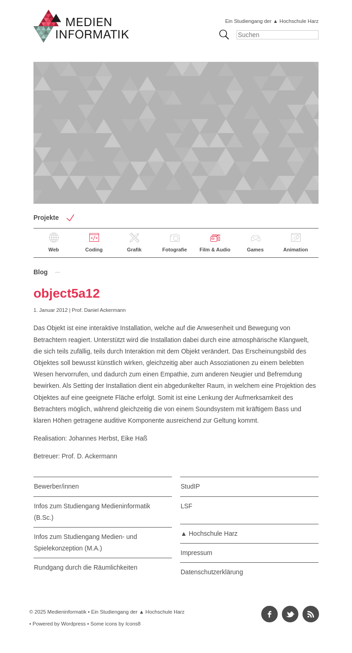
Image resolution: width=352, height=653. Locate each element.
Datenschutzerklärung (212, 572)
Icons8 (133, 623)
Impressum (196, 552)
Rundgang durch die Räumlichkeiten (86, 567)
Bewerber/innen (56, 486)
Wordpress (73, 623)
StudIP (190, 486)
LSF (186, 506)
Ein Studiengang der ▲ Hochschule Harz (272, 21)
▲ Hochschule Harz (209, 533)
